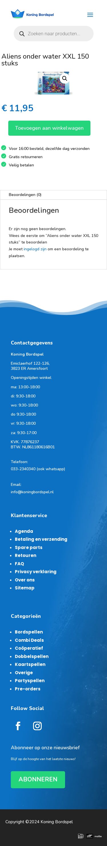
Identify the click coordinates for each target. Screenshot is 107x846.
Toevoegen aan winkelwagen (49, 128)
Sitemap (25, 588)
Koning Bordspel (57, 822)
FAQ (19, 564)
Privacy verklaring (35, 572)
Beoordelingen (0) (25, 194)
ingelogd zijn (35, 249)
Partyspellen (30, 681)
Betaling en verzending (41, 539)
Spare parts (29, 547)
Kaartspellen (30, 664)
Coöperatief (29, 648)
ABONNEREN (38, 779)
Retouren (25, 555)
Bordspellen (29, 632)
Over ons (25, 580)
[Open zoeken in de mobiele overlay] (53, 33)
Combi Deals (29, 640)
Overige (24, 673)
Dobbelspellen (32, 656)
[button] (65, 78)
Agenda (24, 531)
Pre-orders (28, 689)
